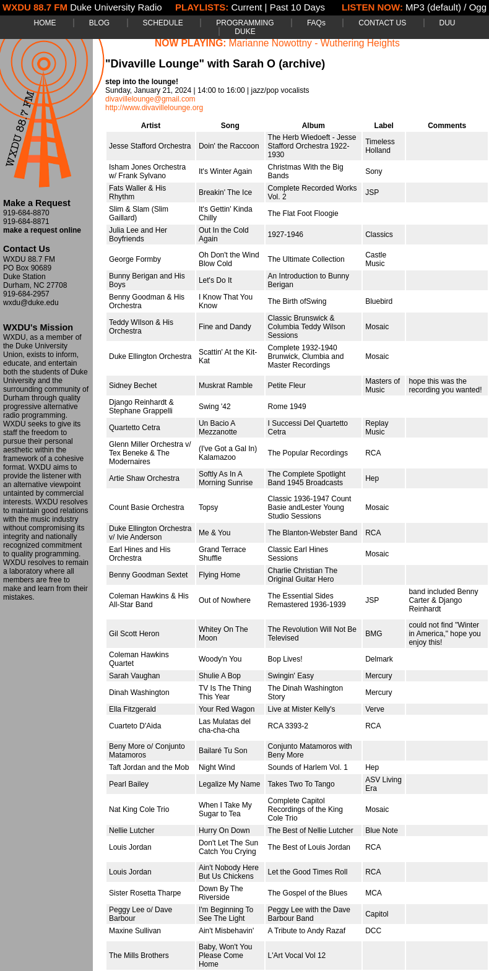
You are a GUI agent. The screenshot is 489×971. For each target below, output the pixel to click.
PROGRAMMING (245, 23)
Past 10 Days (297, 7)
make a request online (42, 230)
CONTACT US (382, 23)
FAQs (316, 23)
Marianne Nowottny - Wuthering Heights (314, 43)
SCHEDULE (163, 23)
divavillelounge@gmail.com (150, 99)
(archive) (302, 64)
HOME (44, 23)
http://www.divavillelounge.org (154, 107)
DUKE (245, 31)
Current (246, 7)
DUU (447, 23)
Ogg (478, 7)
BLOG (99, 23)
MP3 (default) (433, 7)
